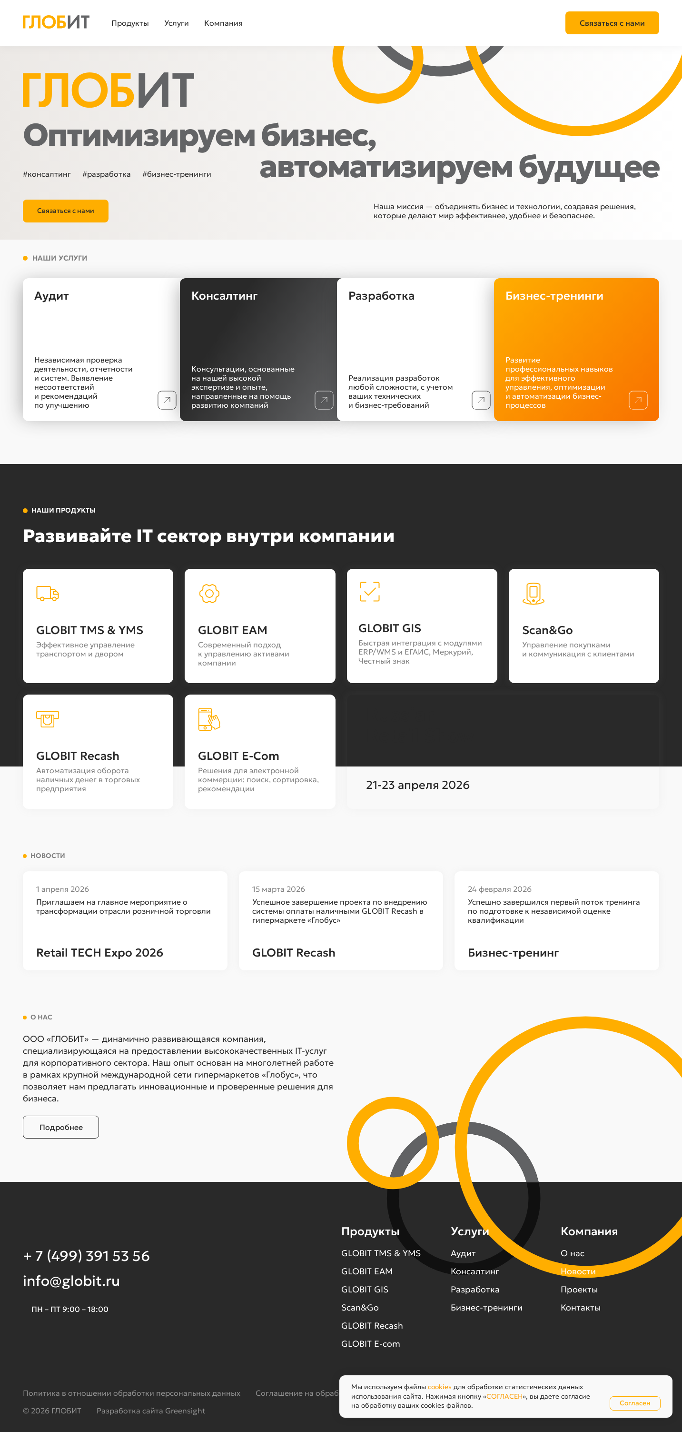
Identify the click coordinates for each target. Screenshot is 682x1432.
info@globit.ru (71, 1281)
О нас (572, 1253)
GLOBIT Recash (372, 1325)
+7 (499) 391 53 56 (626, 23)
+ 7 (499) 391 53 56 (86, 1256)
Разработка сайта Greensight (151, 1410)
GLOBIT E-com (370, 1343)
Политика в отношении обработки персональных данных (131, 1393)
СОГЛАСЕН (504, 1396)
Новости (578, 1271)
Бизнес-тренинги (487, 1307)
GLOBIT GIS (364, 1289)
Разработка (475, 1289)
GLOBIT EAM (367, 1271)
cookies (440, 1386)
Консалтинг (475, 1271)
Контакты (581, 1307)
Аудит (463, 1253)
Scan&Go (360, 1307)
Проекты (579, 1289)
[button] (45, 23)
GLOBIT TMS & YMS (381, 1253)
